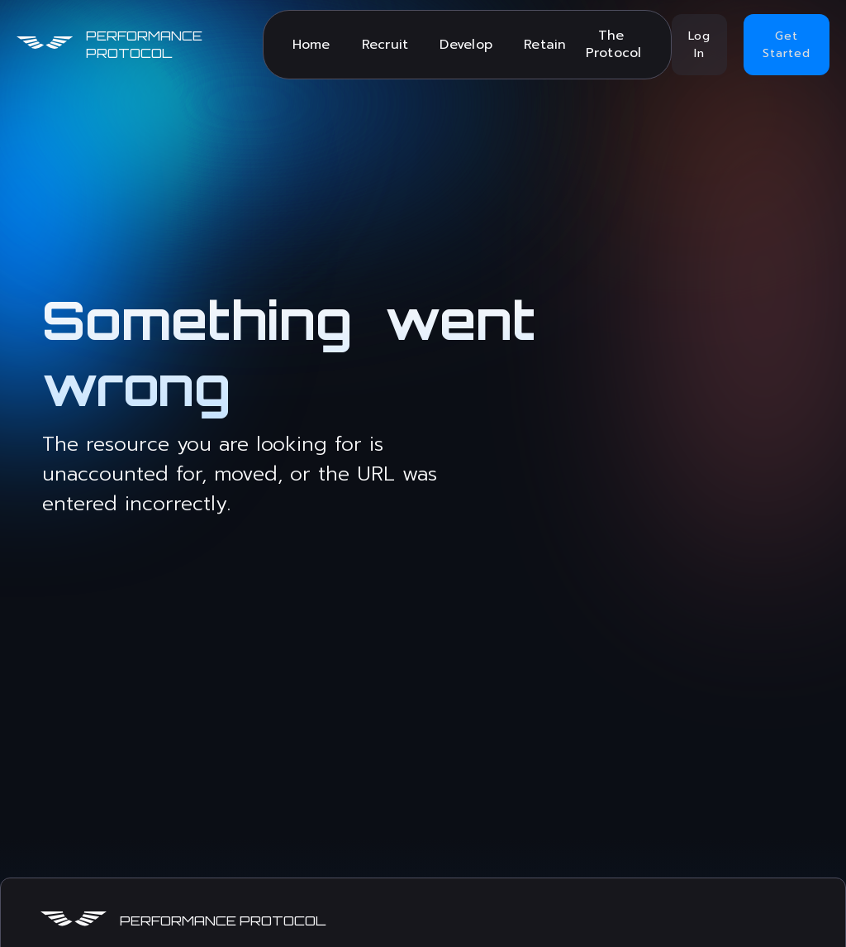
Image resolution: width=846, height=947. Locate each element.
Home (311, 45)
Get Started (786, 44)
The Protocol (614, 44)
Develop (466, 45)
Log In (699, 44)
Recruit (385, 45)
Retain (545, 45)
